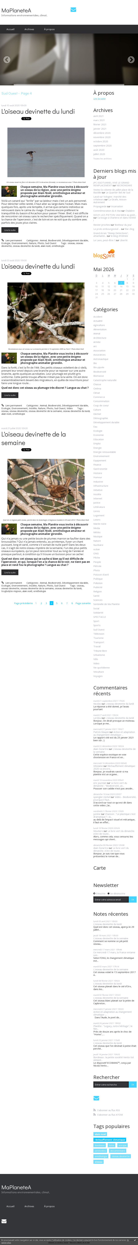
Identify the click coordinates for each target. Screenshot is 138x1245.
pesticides (100, 1150)
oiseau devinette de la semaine (45, 411)
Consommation (101, 401)
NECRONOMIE (124, 185)
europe (122, 1145)
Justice (96, 502)
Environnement (20, 243)
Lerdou (97, 717)
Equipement (99, 460)
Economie (98, 435)
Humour (97, 477)
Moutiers (98, 830)
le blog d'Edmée (119, 235)
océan (96, 549)
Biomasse (98, 375)
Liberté (124, 240)
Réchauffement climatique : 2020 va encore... (114, 767)
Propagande (100, 206)
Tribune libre (100, 650)
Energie (97, 447)
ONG (96, 553)
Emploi (96, 443)
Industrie (98, 481)
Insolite (33, 408)
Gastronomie (100, 468)
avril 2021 (98, 116)
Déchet (97, 414)
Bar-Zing (129, 228)
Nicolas (97, 703)
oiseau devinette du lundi (26, 245)
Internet (97, 498)
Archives (29, 29)
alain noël (45, 245)
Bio (95, 363)
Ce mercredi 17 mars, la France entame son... (114, 954)
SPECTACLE (99, 616)
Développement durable (75, 240)
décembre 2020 (102, 132)
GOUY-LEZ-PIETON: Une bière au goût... (114, 214)
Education (98, 439)
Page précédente (23, 603)
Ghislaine (98, 765)
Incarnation (117, 206)
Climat (96, 392)
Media (96, 528)
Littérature (99, 507)
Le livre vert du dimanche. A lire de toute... (114, 832)
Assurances (99, 354)
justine (96, 813)
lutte (111, 1145)
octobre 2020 (100, 141)
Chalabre (130, 210)
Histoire (97, 473)
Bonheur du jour (123, 224)
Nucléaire (98, 545)
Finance (97, 464)
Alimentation (100, 329)
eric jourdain (99, 782)
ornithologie (58, 245)
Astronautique (100, 359)
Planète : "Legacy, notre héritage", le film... (112, 1027)
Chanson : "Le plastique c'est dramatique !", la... (114, 815)
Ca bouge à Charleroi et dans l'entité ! (114, 219)
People (97, 561)
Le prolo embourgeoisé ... (106, 228)
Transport (98, 642)
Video (70, 408)
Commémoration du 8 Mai (107, 210)
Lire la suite (9, 230)
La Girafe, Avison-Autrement (110, 201)
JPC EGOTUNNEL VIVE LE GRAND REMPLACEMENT (111, 184)
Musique (97, 536)
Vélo (95, 659)
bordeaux (100, 1145)
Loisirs (96, 519)
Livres (96, 511)
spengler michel (101, 796)
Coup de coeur (101, 405)
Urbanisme (99, 654)
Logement (98, 515)
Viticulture (98, 671)
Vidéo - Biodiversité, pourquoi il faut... (114, 798)
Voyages (98, 676)
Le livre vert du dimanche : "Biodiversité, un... (110, 784)
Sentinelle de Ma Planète (106, 604)
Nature (32, 243)
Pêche (96, 557)
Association (99, 350)
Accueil (10, 29)
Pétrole (97, 566)
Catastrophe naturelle (105, 380)
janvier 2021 (100, 128)
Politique (98, 578)
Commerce (99, 397)
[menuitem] (10, 29)
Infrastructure (100, 485)
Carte (99, 867)
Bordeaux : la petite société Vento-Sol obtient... (113, 1059)
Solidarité (98, 612)
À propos (49, 29)
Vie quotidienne (101, 667)
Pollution (97, 583)
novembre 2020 (102, 137)
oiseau (71, 243)
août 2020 (98, 149)
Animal (43, 240)
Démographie (100, 418)
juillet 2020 (99, 154)
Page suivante (83, 603)
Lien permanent (11, 240)
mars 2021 (99, 120)
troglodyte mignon (11, 591)
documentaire (117, 1150)
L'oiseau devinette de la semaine (33, 438)
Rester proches (101, 224)
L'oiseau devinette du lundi (38, 111)
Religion (97, 591)
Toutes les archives (102, 159)
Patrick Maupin (101, 731)
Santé (96, 595)
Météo (96, 532)
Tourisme (98, 637)
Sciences (97, 599)
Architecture (99, 337)
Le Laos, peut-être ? (104, 240)
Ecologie (5, 243)
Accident (97, 316)
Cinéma (97, 388)
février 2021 (100, 124)
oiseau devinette (18, 411)
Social (96, 608)
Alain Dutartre (100, 748)
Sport (96, 621)
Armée (96, 342)
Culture (97, 409)
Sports (96, 625)
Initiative (97, 490)
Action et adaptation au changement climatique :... (114, 733)
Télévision (98, 633)
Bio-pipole (98, 367)
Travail (96, 646)
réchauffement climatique (110, 1139)
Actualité (97, 320)
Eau (95, 426)
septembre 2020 (102, 145)
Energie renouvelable (104, 452)
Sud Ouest (50, 243)
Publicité (97, 587)
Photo (41, 243)
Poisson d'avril (101, 574)
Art (95, 346)
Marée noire (99, 523)
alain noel (100, 1134)
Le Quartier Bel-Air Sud (118, 192)
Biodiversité (54, 240)
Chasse (97, 384)
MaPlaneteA (16, 10)
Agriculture (99, 325)
